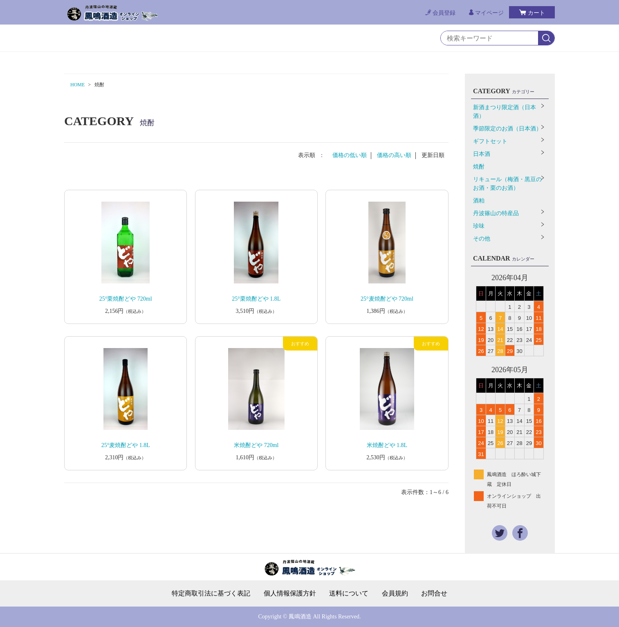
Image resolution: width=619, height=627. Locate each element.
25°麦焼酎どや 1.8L (125, 445)
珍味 (478, 226)
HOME (77, 85)
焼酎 (478, 167)
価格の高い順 (394, 155)
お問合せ (434, 593)
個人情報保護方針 (290, 593)
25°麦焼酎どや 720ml (387, 299)
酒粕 (478, 201)
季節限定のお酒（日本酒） (507, 129)
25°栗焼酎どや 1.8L (256, 299)
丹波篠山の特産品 (496, 213)
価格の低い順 (349, 155)
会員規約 (395, 593)
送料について (348, 593)
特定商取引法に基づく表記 (211, 593)
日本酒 (481, 154)
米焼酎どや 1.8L (387, 445)
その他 (481, 239)
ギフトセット (490, 141)
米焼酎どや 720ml (256, 445)
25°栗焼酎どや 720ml (125, 299)
